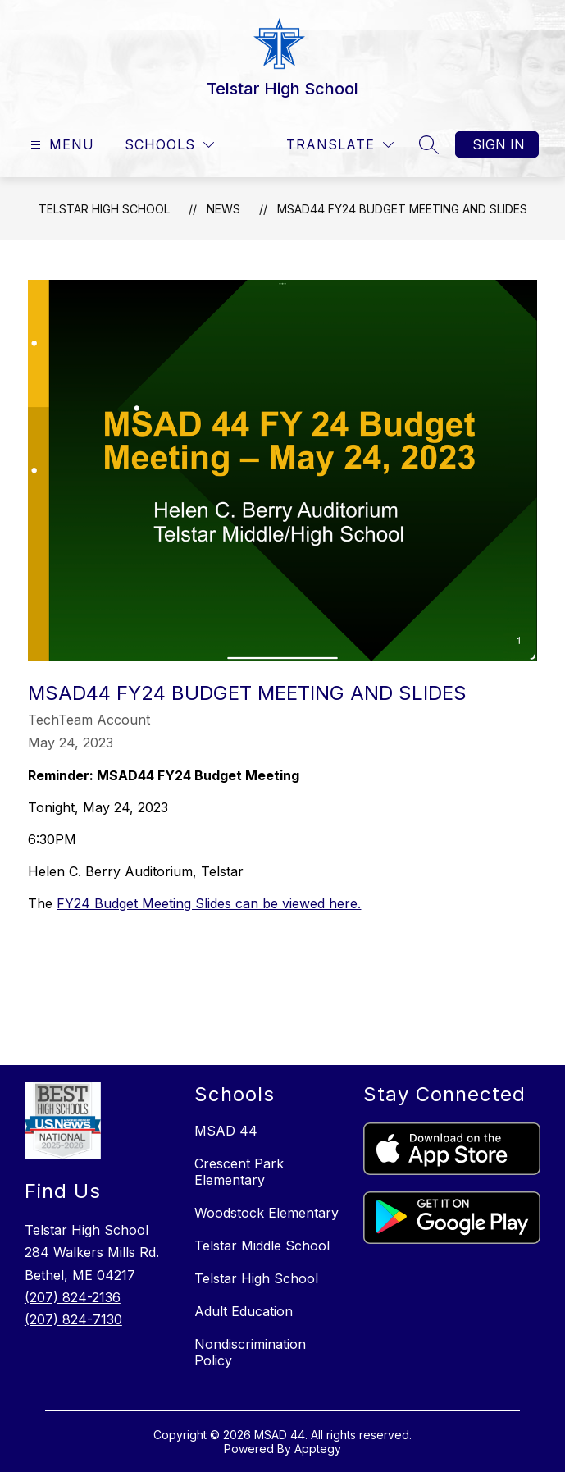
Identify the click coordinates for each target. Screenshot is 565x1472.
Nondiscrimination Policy (250, 1352)
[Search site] (429, 144)
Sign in (498, 144)
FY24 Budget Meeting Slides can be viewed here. (209, 903)
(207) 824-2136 (73, 1297)
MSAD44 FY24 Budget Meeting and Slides (402, 209)
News (223, 209)
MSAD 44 (225, 1130)
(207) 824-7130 (73, 1319)
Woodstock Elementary (266, 1213)
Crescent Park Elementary (239, 1171)
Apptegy (317, 1449)
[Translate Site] (340, 145)
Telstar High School (104, 209)
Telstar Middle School (262, 1245)
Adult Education (243, 1311)
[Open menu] (60, 145)
